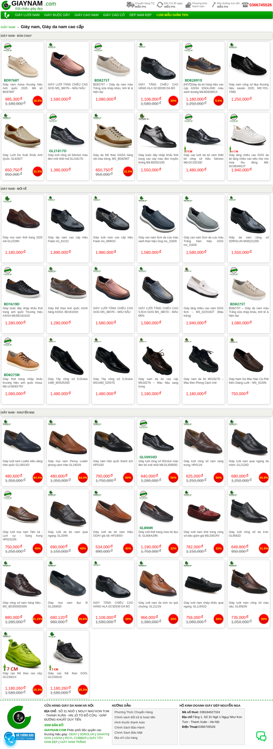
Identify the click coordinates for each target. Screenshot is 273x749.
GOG (47, 738)
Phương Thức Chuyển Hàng (133, 712)
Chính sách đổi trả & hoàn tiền (134, 717)
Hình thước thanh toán (129, 722)
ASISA (58, 738)
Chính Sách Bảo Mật (128, 732)
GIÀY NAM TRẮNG (73, 742)
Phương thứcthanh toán (199, 5)
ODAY (73, 734)
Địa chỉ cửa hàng (126, 737)
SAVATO (102, 734)
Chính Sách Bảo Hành (129, 727)
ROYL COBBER (75, 738)
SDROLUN (86, 734)
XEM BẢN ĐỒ (53, 725)
